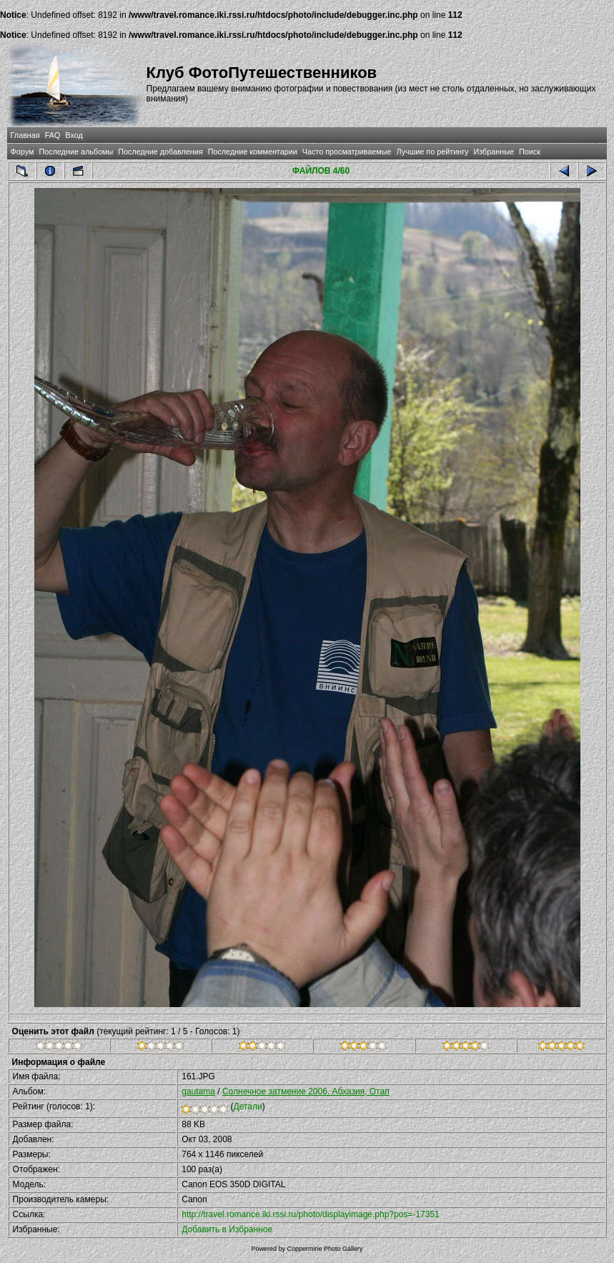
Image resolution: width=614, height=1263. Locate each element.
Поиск (529, 151)
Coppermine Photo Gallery (324, 1248)
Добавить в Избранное (227, 1229)
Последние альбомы (76, 151)
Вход (73, 135)
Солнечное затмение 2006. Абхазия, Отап (306, 1091)
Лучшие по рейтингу (432, 151)
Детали (248, 1106)
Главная (25, 135)
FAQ (53, 135)
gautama (198, 1091)
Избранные (494, 151)
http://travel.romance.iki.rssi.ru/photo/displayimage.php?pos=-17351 (311, 1214)
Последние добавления (160, 151)
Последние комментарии (252, 151)
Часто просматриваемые (347, 151)
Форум (22, 151)
